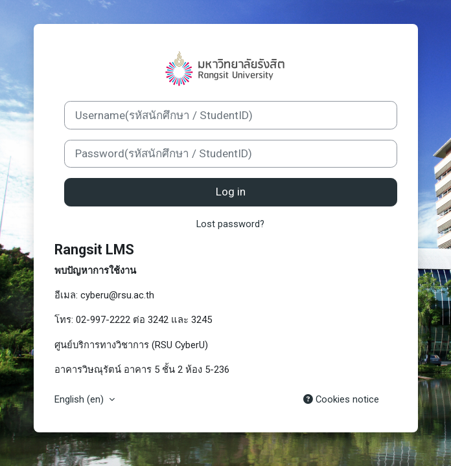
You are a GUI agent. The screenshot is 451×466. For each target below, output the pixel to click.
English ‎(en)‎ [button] (80, 399)
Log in (231, 191)
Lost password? (230, 224)
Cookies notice (341, 399)
